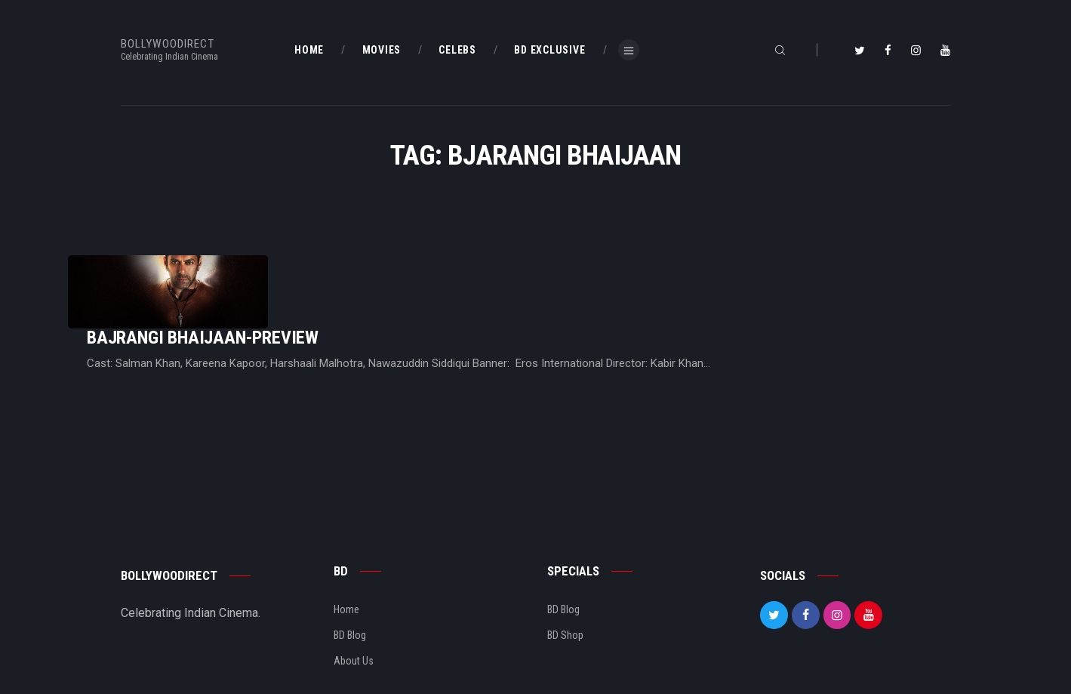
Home (346, 562)
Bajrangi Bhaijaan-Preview (391, 277)
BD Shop (565, 587)
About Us (354, 613)
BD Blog (350, 587)
